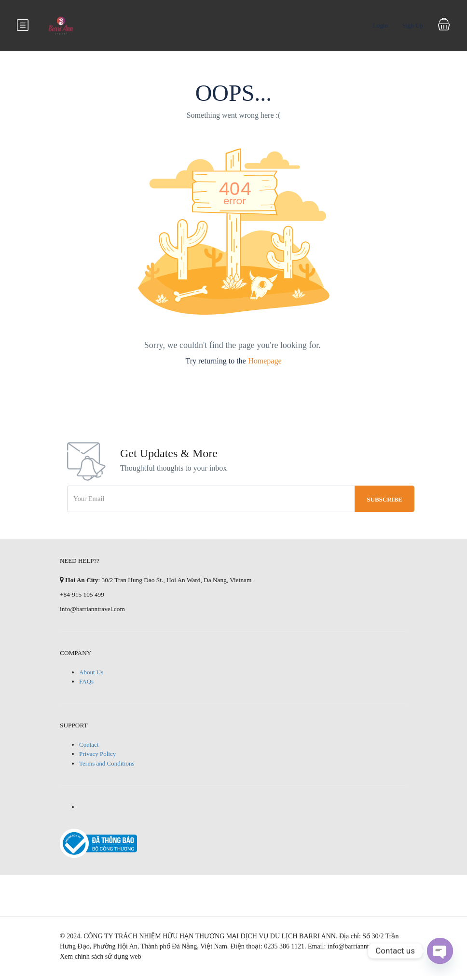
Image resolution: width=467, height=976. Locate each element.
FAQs (86, 681)
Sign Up (412, 25)
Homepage (264, 361)
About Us (91, 672)
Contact (88, 744)
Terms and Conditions (107, 763)
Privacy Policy (97, 753)
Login (380, 25)
